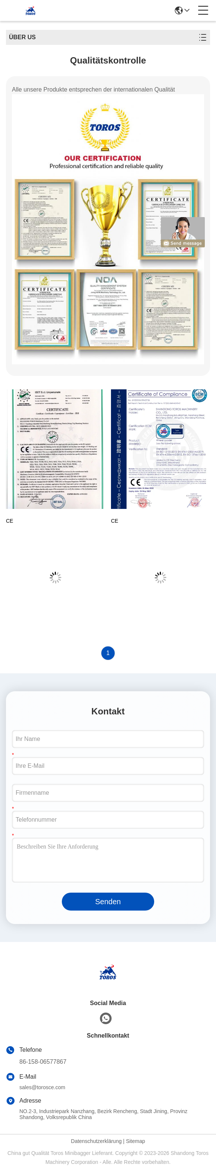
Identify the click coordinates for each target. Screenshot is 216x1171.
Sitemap (135, 1141)
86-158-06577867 (42, 1062)
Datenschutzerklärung (96, 1141)
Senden (108, 901)
